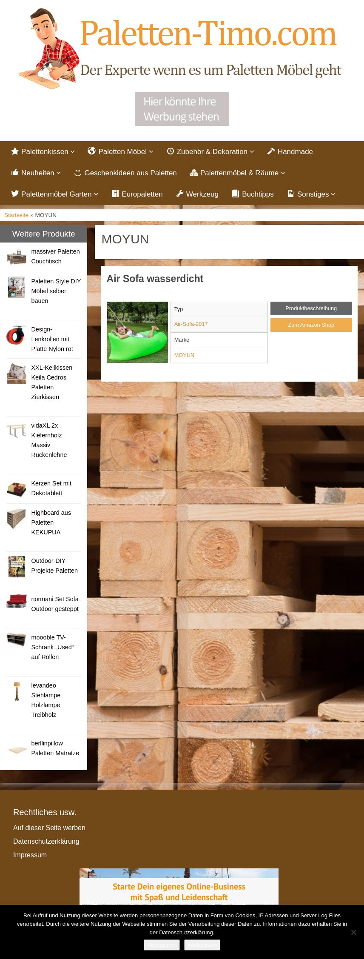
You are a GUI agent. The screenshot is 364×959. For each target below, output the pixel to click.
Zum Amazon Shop (311, 325)
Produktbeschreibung (311, 308)
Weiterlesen (202, 945)
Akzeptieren (161, 945)
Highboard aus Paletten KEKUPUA (51, 522)
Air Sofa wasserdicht (155, 278)
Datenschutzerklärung (46, 841)
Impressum (30, 855)
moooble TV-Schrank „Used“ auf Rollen (52, 647)
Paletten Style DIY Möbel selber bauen (56, 291)
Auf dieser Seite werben (49, 827)
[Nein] (353, 932)
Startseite (16, 215)
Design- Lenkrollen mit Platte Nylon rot (52, 339)
